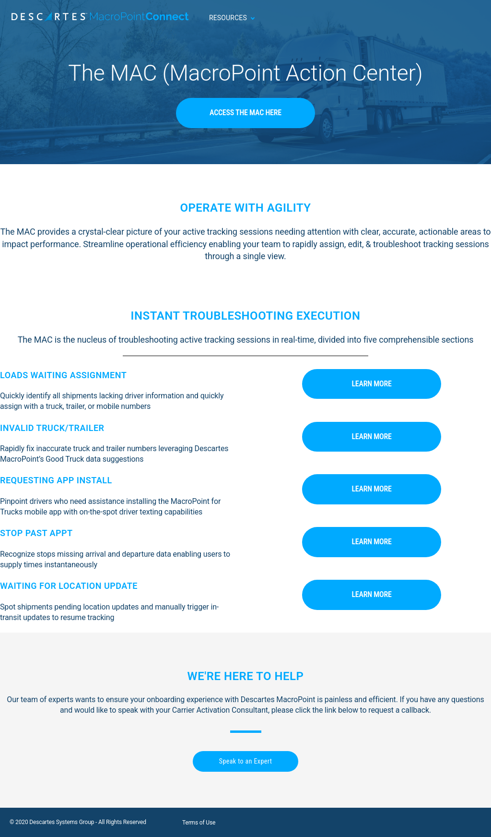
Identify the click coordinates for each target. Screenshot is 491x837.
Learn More (371, 383)
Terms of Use (198, 822)
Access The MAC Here (245, 112)
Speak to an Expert (245, 761)
